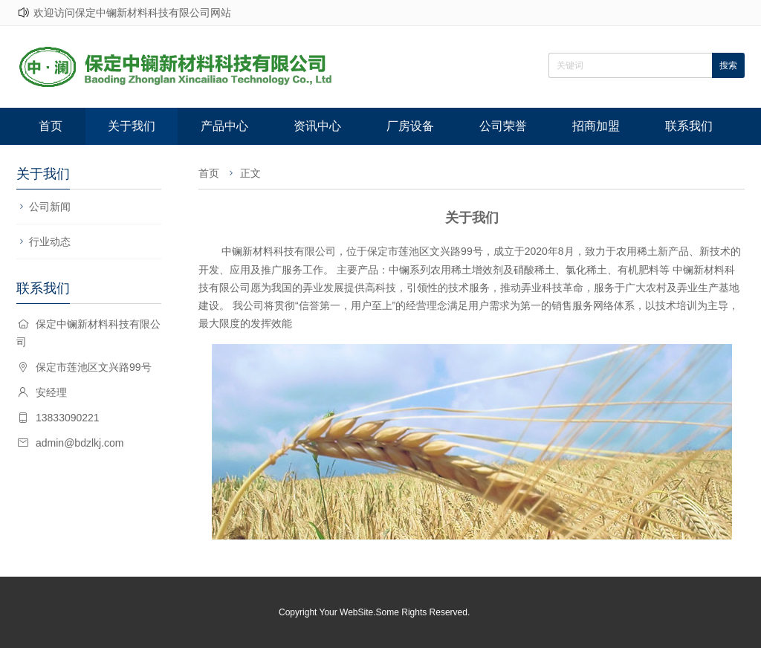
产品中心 (224, 126)
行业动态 (50, 241)
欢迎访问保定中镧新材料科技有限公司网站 (132, 13)
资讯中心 (317, 126)
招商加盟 (596, 126)
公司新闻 (50, 207)
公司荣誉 (503, 126)
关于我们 (131, 126)
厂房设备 (410, 126)
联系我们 (689, 126)
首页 (50, 126)
